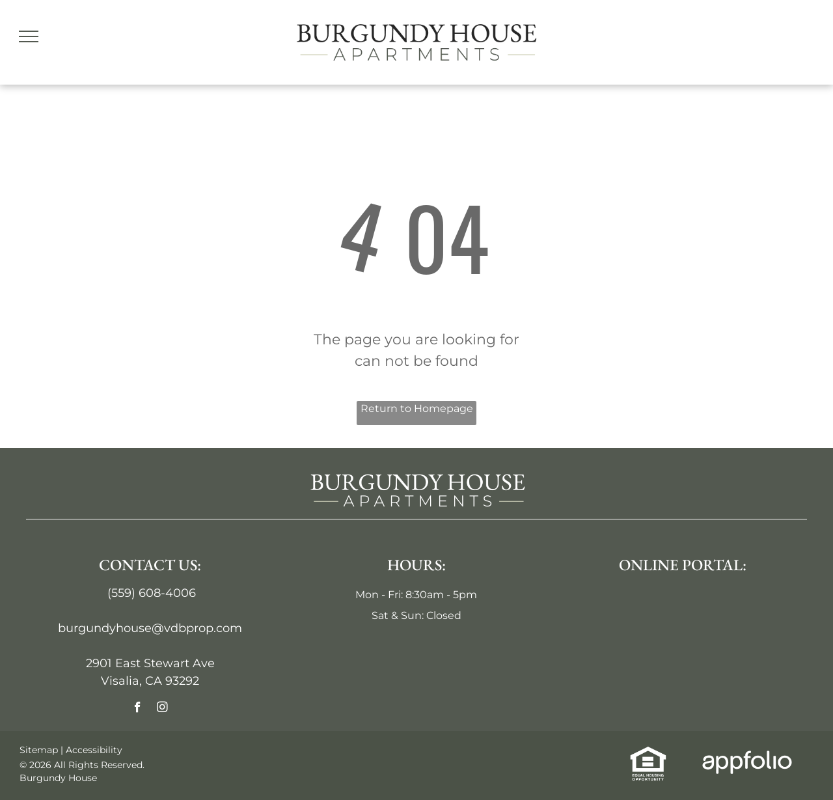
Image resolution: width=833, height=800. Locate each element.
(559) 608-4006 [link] (151, 593)
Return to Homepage (417, 408)
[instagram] (162, 709)
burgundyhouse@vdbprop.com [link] (150, 628)
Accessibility (94, 750)
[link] (648, 754)
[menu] (29, 36)
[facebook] (137, 709)
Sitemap (39, 750)
